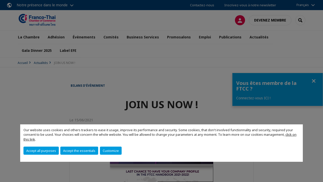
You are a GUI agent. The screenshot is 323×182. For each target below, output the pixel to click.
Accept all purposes (41, 150)
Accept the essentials (79, 150)
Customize (111, 150)
